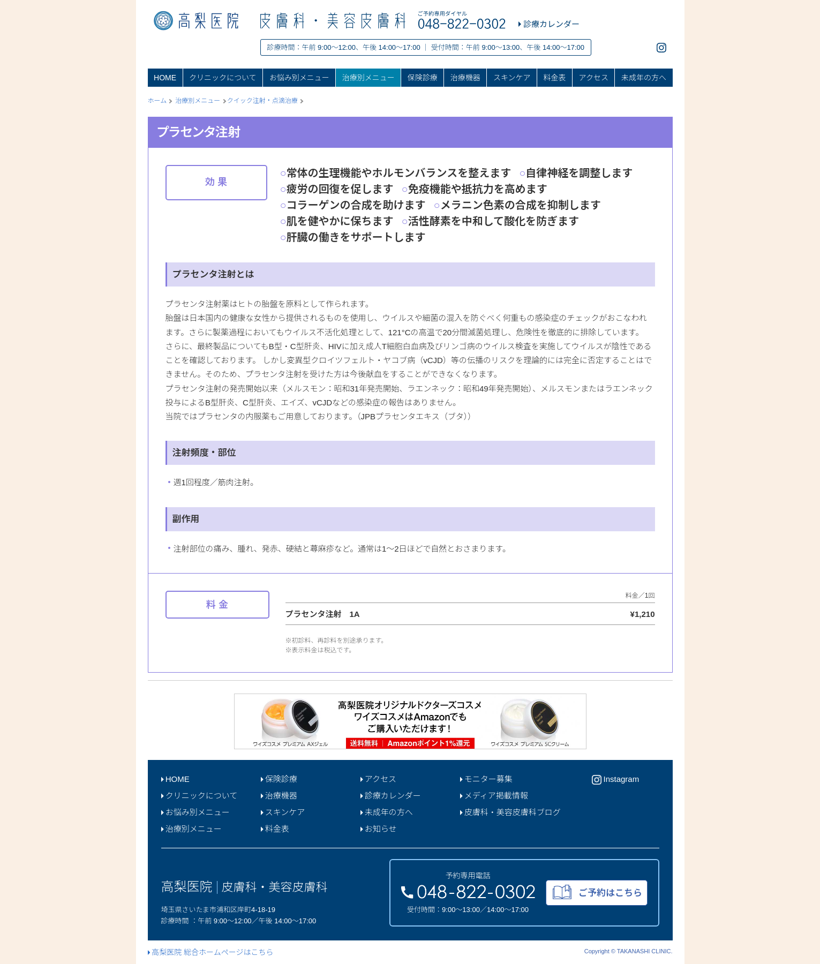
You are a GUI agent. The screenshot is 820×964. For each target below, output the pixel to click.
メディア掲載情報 (494, 796)
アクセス (593, 77)
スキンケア (512, 77)
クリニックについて (223, 77)
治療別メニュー (368, 77)
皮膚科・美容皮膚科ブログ (510, 812)
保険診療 (423, 77)
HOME (165, 77)
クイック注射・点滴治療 (262, 100)
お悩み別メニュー (299, 77)
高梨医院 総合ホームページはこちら (211, 952)
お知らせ (378, 829)
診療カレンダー (390, 796)
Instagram (616, 780)
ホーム (157, 100)
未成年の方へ (643, 77)
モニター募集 (486, 779)
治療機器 (465, 77)
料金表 (555, 77)
